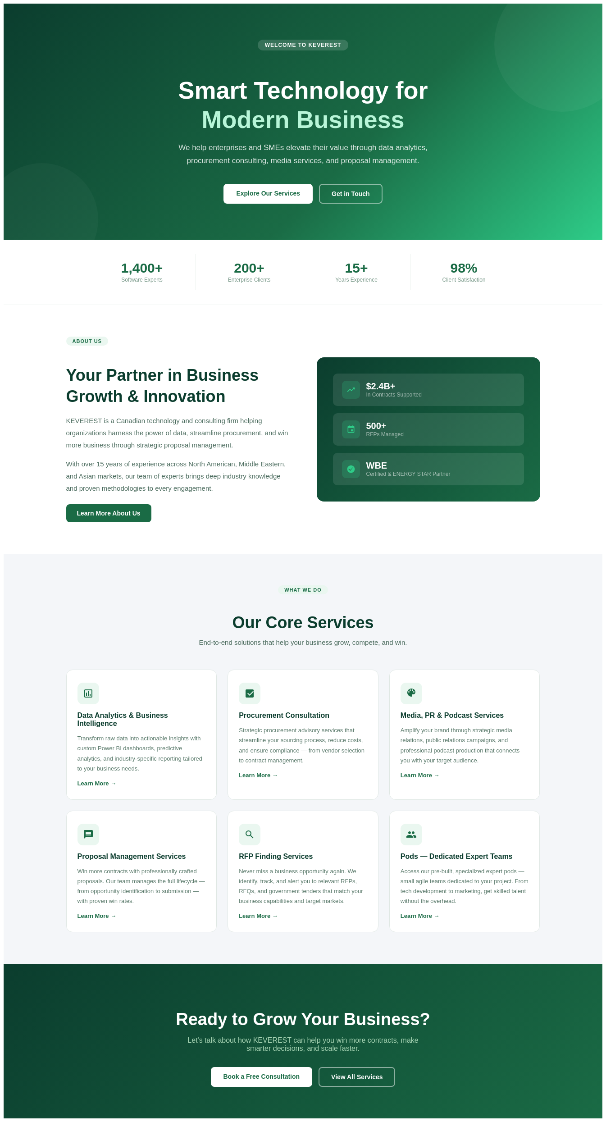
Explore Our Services (268, 193)
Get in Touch (351, 193)
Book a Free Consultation (261, 1076)
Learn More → (97, 783)
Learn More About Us (109, 513)
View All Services (357, 1077)
